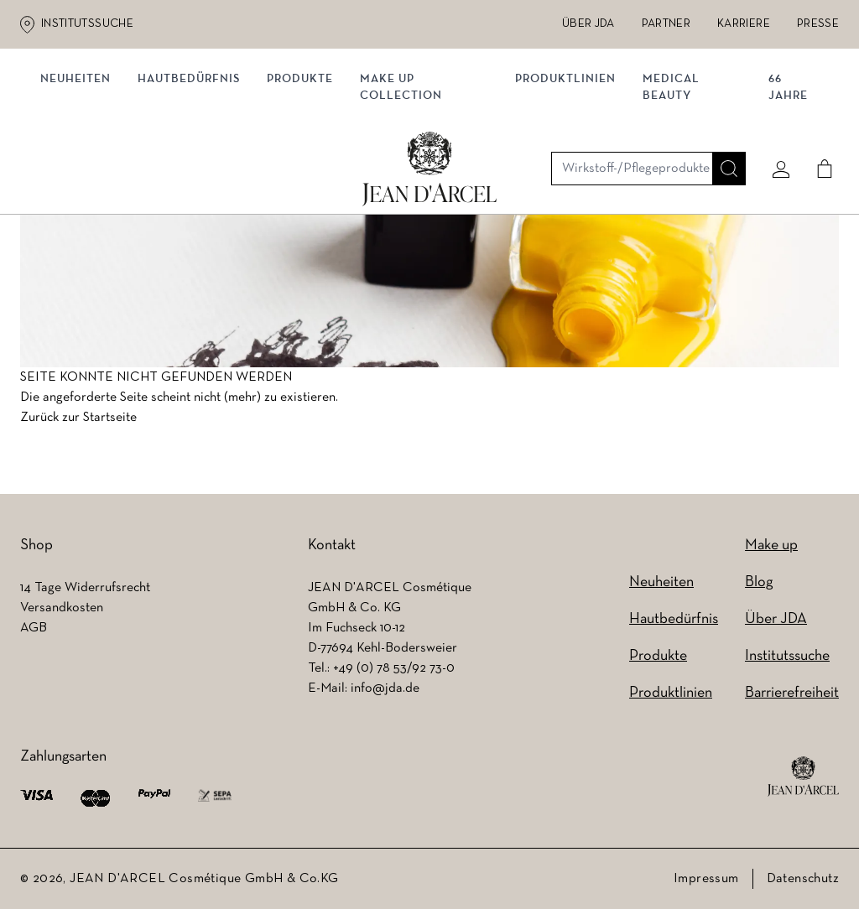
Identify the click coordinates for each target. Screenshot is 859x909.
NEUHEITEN (82, 174)
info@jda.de (385, 688)
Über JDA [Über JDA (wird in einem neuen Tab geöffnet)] (588, 23)
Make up (771, 545)
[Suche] (722, 106)
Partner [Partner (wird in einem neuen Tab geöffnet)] (666, 23)
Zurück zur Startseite (78, 423)
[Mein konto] (774, 106)
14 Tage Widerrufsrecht (85, 588)
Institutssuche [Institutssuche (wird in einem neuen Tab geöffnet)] (87, 23)
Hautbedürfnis (195, 174)
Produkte (306, 174)
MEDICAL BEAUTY (671, 182)
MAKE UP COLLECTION (408, 182)
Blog (759, 582)
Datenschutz (803, 879)
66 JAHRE (784, 182)
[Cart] (818, 106)
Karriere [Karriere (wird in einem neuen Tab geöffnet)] (743, 23)
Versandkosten (61, 608)
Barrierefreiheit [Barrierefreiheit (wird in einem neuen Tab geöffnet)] (792, 693)
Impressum (706, 879)
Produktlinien (566, 174)
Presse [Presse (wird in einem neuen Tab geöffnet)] (818, 23)
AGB (33, 628)
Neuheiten (661, 582)
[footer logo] (803, 776)
